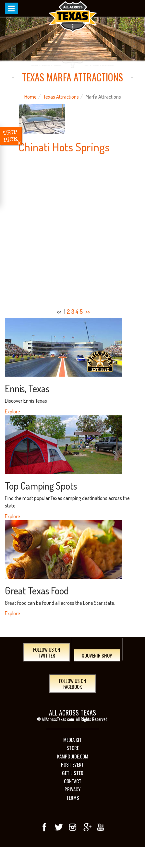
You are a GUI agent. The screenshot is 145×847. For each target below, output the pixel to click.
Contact (72, 781)
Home (30, 96)
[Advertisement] (72, 229)
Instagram (72, 827)
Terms (72, 797)
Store (72, 747)
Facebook (44, 827)
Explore (12, 411)
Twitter (58, 827)
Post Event (72, 764)
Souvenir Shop (97, 655)
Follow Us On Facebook (72, 683)
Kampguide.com (72, 756)
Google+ (86, 827)
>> (87, 311)
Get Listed (72, 773)
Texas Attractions (61, 96)
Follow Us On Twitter (46, 652)
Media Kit (72, 739)
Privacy (72, 789)
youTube (100, 827)
